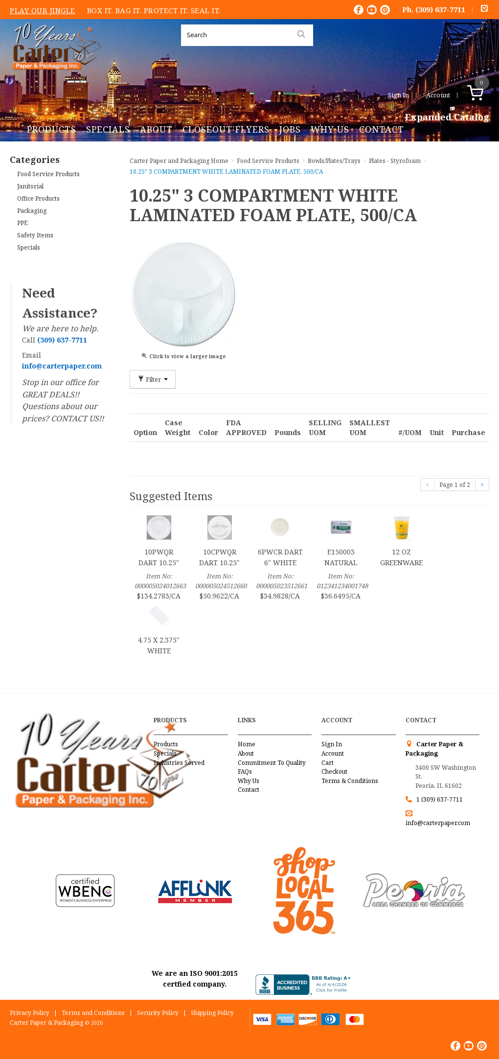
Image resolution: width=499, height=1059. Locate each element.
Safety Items (35, 235)
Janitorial (30, 186)
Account (438, 95)
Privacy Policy (29, 1013)
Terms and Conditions (93, 1013)
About (156, 129)
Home (246, 744)
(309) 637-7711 (440, 9)
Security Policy (158, 1013)
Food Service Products (48, 174)
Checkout (334, 771)
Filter (152, 379)
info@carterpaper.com (438, 823)
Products (51, 129)
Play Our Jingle (42, 10)
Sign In (398, 95)
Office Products (38, 198)
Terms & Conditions (349, 781)
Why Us (330, 129)
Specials (108, 129)
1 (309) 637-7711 (439, 799)
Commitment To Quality (272, 763)
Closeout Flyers (226, 129)
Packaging (31, 211)
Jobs (290, 129)
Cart (327, 763)
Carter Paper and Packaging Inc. (54, 77)
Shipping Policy (212, 1013)
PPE (22, 223)
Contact (381, 129)
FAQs (245, 771)
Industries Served (179, 763)
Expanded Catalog (447, 117)
